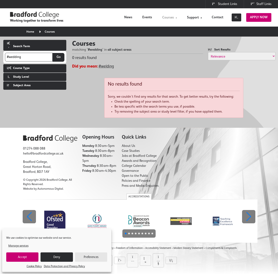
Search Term (18, 45)
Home (30, 31)
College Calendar (134, 166)
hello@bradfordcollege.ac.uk (43, 153)
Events (147, 17)
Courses (168, 17)
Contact (217, 17)
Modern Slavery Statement (188, 248)
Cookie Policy (34, 266)
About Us (128, 146)
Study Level (18, 76)
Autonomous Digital (50, 188)
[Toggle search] (236, 17)
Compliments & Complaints (221, 248)
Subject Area (19, 85)
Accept (22, 257)
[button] (248, 216)
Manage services (18, 245)
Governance (130, 171)
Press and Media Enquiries (140, 186)
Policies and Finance (136, 181)
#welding (106, 66)
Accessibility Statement (158, 248)
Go (59, 57)
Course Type (18, 68)
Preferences (91, 257)
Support (193, 17)
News (128, 17)
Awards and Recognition (139, 161)
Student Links (224, 4)
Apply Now (259, 17)
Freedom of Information (129, 248)
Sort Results (219, 49)
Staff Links (261, 4)
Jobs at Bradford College (139, 156)
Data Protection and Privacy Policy (64, 266)
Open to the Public (135, 176)
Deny (56, 257)
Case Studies (131, 151)
